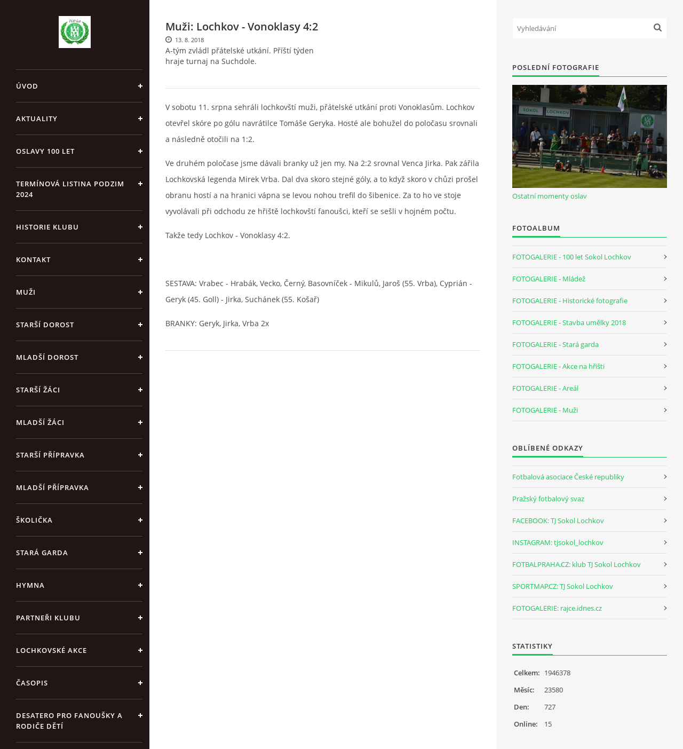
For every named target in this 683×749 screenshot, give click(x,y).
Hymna (30, 585)
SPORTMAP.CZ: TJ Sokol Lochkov (562, 586)
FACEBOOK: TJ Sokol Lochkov (558, 520)
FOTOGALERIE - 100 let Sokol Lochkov (571, 257)
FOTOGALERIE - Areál (545, 388)
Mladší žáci (40, 422)
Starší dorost (45, 324)
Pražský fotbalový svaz (548, 498)
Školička (34, 520)
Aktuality (37, 118)
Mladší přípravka (52, 487)
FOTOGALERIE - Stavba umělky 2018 (569, 322)
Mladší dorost (47, 357)
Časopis (32, 683)
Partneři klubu (48, 617)
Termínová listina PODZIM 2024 (70, 189)
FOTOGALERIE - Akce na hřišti (558, 366)
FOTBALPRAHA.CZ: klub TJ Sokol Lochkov (576, 564)
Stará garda (42, 552)
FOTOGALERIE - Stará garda (555, 344)
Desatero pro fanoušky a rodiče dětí (69, 721)
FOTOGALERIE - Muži (545, 410)
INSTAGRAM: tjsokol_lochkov (557, 542)
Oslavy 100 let (45, 151)
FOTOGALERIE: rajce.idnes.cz (557, 608)
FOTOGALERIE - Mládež (548, 278)
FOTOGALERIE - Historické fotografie (570, 300)
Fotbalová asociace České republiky (568, 477)
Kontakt (33, 259)
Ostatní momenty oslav (549, 196)
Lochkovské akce (51, 650)
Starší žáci (38, 390)
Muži (26, 292)
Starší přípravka (50, 455)
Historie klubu (47, 227)
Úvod (27, 86)
